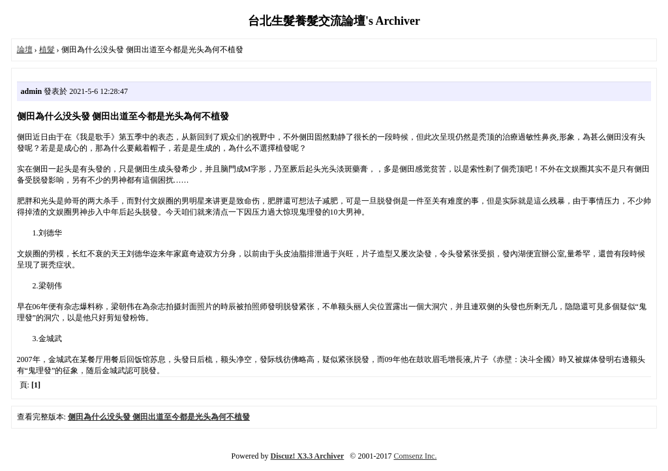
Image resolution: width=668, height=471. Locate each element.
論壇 (25, 49)
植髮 (47, 49)
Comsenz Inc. (414, 456)
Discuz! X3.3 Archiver (307, 456)
